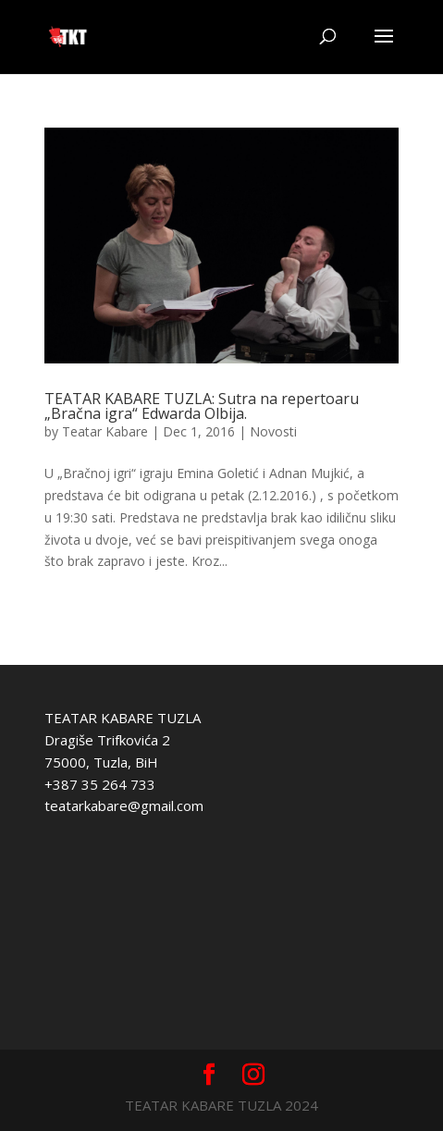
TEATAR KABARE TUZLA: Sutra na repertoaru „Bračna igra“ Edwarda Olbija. (201, 406)
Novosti (273, 431)
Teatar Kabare (105, 431)
